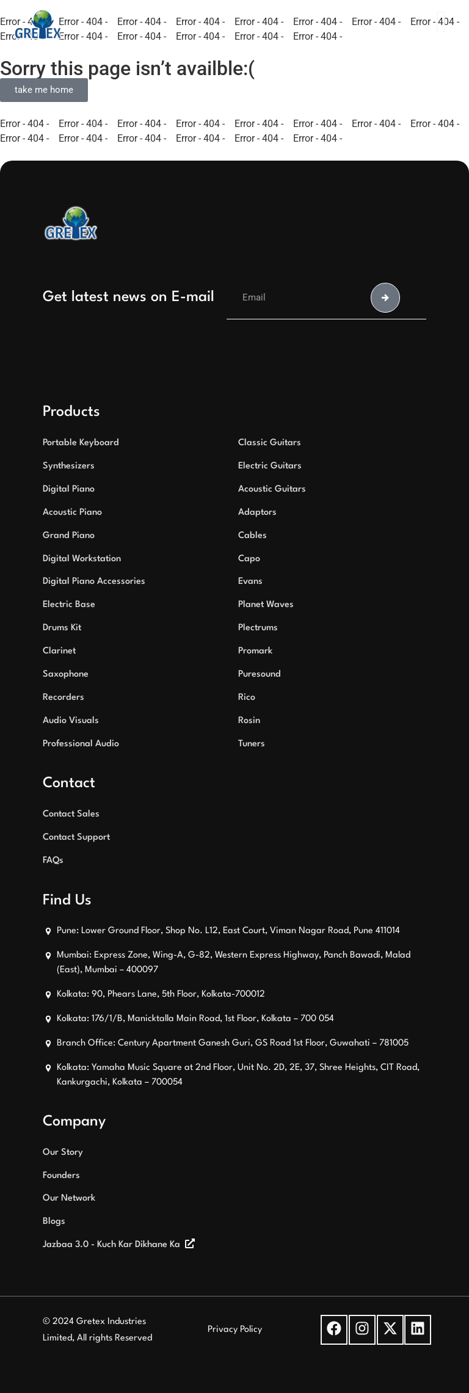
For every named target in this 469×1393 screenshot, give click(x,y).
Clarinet (59, 651)
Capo (249, 559)
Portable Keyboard (81, 443)
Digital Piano (69, 489)
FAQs (53, 860)
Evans (250, 581)
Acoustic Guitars (272, 489)
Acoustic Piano (72, 512)
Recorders (63, 697)
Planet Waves (266, 604)
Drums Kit (62, 628)
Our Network (69, 1198)
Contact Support (76, 837)
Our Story (63, 1152)
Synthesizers (69, 466)
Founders (61, 1175)
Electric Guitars (270, 466)
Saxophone (66, 674)
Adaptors (257, 512)
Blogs (54, 1221)
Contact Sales (71, 814)
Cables (252, 535)
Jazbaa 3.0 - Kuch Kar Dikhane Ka (111, 1244)
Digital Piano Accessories (94, 581)
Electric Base (69, 604)
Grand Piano (69, 535)
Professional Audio (81, 744)
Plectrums (258, 628)
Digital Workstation (82, 559)
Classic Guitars (269, 443)
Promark (255, 651)
